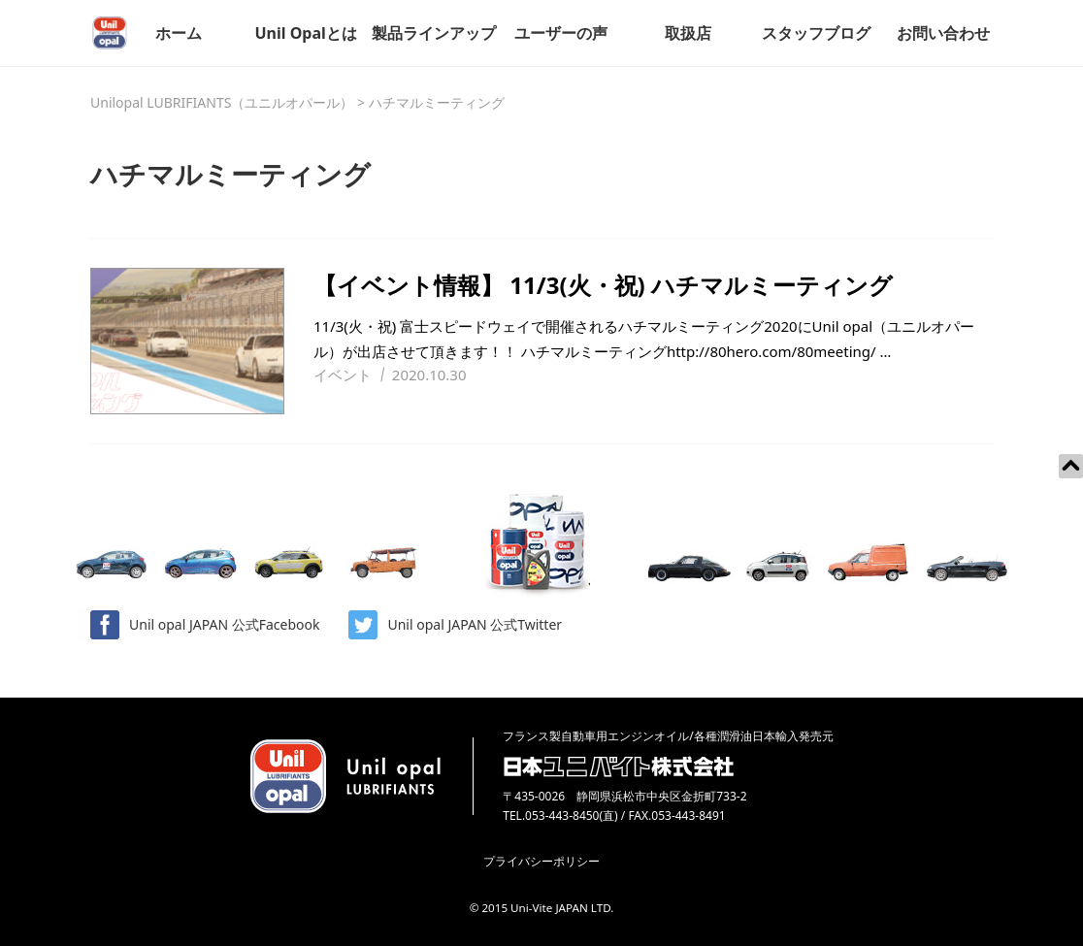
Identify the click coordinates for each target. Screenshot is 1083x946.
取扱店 (688, 33)
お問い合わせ (943, 33)
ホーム (178, 33)
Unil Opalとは (305, 33)
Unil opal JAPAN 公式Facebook (204, 624)
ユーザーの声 (560, 33)
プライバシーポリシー (541, 861)
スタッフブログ (816, 33)
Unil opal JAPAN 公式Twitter (455, 624)
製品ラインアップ (434, 33)
